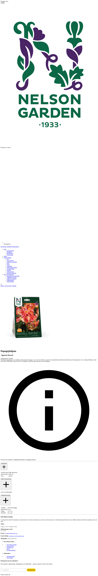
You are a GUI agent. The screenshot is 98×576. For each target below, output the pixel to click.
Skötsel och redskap (12, 262)
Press (8, 549)
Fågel (8, 264)
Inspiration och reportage (13, 276)
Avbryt (2, 2)
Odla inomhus (10, 271)
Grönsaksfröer (10, 250)
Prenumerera (31, 570)
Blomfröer (9, 252)
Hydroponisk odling (12, 267)
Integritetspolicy (11, 556)
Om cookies (10, 557)
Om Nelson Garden (5, 246)
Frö (8, 259)
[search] (1, 284)
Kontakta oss (10, 547)
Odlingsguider (10, 280)
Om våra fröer (10, 546)
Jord (8, 263)
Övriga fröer (10, 255)
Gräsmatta (9, 266)
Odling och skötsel (11, 278)
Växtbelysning (10, 269)
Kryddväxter (10, 253)
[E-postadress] (13, 570)
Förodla (9, 270)
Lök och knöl (10, 260)
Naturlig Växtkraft (11, 273)
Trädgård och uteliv (12, 277)
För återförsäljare (14, 246)
